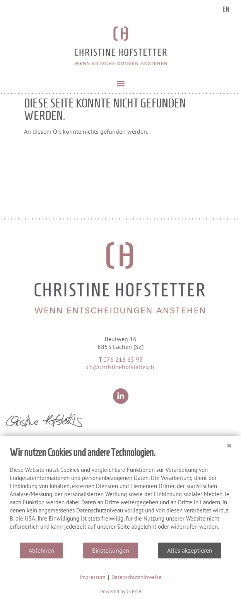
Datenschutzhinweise (136, 576)
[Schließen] (229, 442)
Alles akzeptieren (189, 550)
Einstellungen (110, 550)
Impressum (92, 576)
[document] (120, 494)
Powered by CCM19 (120, 591)
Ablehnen (41, 550)
